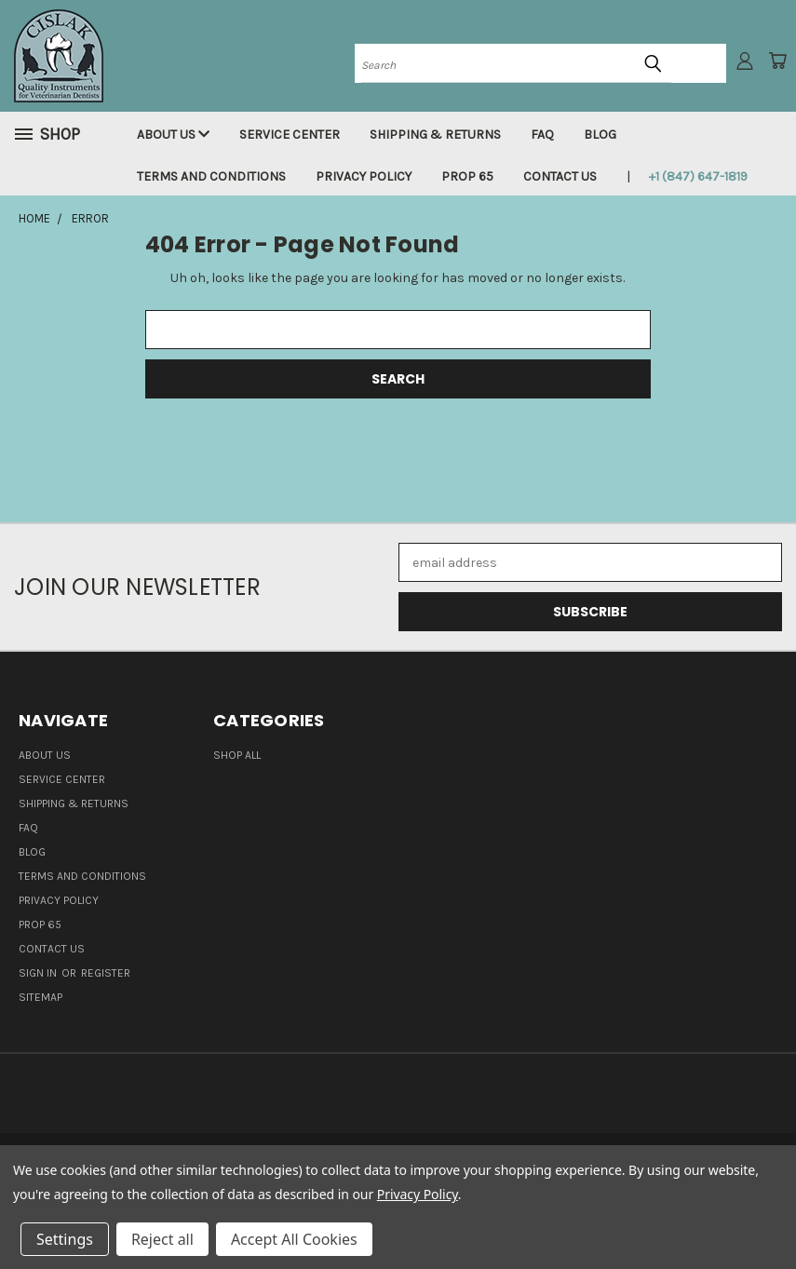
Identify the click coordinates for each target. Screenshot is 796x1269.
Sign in (39, 972)
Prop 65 (467, 176)
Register (105, 972)
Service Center (289, 134)
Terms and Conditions (211, 176)
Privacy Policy (363, 176)
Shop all (237, 755)
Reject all (162, 1239)
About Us (173, 134)
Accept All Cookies (294, 1239)
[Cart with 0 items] (777, 60)
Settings (64, 1239)
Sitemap (40, 997)
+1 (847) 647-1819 (698, 176)
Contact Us (560, 176)
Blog (600, 134)
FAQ (542, 134)
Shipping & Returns (435, 134)
